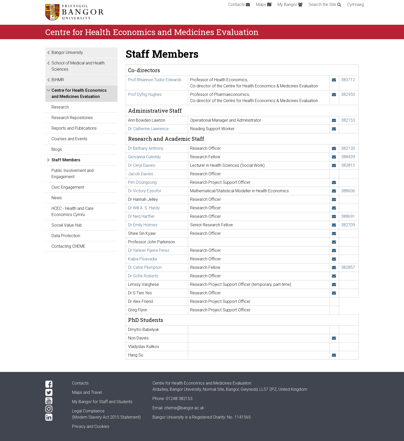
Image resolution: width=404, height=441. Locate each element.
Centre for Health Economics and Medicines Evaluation (79, 93)
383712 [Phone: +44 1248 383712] (348, 79)
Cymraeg (355, 4)
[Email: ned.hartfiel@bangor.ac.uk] (334, 216)
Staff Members (66, 159)
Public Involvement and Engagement (73, 173)
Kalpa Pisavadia (142, 258)
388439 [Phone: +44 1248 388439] (348, 156)
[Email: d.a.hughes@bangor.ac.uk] (334, 94)
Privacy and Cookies (90, 426)
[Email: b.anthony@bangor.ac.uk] (334, 148)
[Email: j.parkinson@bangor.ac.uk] (334, 241)
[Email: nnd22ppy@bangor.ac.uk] (334, 338)
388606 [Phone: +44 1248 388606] (348, 190)
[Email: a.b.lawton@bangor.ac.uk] (334, 120)
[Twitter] (54, 392)
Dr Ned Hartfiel (141, 216)
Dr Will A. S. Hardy (144, 207)
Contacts (239, 4)
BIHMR (58, 79)
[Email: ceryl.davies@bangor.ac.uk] (334, 165)
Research (60, 107)
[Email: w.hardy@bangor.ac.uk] (334, 207)
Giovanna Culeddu (144, 156)
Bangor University (67, 52)
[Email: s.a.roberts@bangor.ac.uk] (334, 275)
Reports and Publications (74, 128)
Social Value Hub (67, 225)
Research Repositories (72, 117)
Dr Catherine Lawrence (148, 128)
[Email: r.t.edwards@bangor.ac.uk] (334, 79)
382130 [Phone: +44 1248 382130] (348, 148)
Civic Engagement (68, 187)
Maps (263, 4)
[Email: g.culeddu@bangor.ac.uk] (334, 156)
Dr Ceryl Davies (141, 165)
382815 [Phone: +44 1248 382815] (348, 165)
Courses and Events (69, 138)
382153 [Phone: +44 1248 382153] (348, 120)
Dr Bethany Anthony (145, 148)
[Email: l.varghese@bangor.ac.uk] (334, 284)
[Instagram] (54, 409)
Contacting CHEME (68, 246)
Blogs (57, 149)
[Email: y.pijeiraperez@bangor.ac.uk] (334, 250)
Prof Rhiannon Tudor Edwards (154, 79)
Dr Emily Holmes (142, 224)
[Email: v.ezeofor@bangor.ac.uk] (334, 190)
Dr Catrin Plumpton (145, 267)
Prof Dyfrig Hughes (145, 94)
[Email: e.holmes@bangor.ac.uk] (334, 224)
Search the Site (325, 4)
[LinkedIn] (54, 417)
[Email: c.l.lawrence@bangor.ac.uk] (334, 128)
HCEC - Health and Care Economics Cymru (73, 211)
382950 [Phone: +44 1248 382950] (348, 94)
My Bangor (289, 4)
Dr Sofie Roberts (143, 275)
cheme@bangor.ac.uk (184, 407)
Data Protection (66, 235)
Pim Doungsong (142, 182)
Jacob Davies (140, 173)
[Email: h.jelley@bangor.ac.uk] (334, 199)
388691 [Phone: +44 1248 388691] (348, 216)
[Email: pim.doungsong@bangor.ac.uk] (334, 182)
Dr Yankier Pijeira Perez (148, 250)
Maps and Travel (87, 392)
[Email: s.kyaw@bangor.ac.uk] (334, 233)
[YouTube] (54, 401)
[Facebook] (54, 384)
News (57, 197)
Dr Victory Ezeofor (144, 190)
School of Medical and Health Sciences (78, 66)
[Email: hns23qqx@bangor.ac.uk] (334, 355)
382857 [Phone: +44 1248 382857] (348, 267)
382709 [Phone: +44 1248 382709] (348, 224)
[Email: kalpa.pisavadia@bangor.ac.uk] (334, 258)
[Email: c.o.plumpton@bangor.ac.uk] (334, 267)
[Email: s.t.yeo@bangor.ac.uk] (334, 292)
